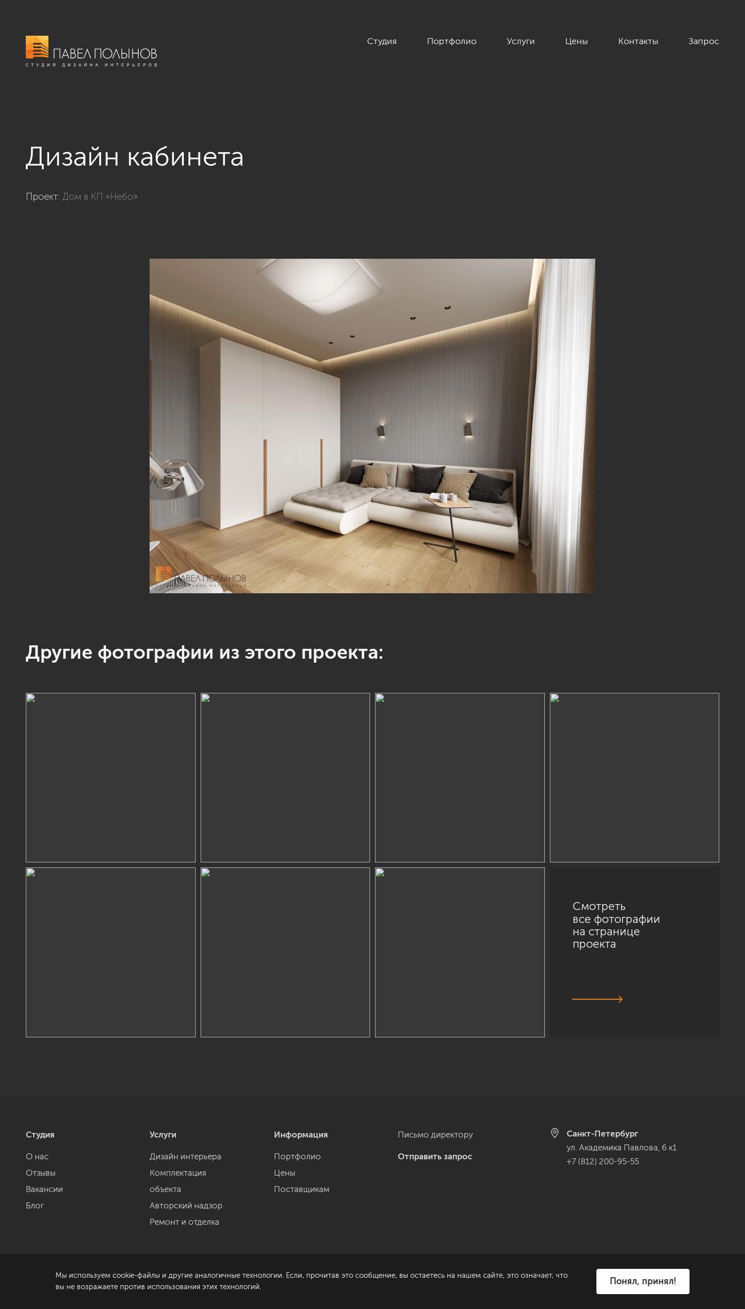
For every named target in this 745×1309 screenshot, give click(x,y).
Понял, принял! (643, 1281)
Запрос (704, 41)
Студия (382, 41)
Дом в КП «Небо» (100, 185)
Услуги (521, 41)
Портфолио (452, 41)
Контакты (638, 41)
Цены (576, 41)
